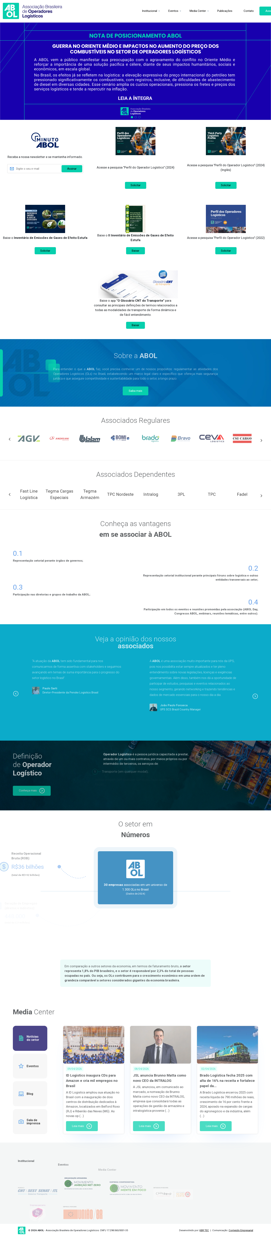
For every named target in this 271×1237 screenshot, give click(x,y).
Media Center (179, 11)
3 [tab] (139, 117)
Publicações (206, 11)
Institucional (131, 11)
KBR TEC (204, 1230)
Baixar (135, 250)
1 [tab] (132, 117)
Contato (230, 11)
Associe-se (254, 11)
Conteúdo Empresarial (241, 1230)
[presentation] (45, 183)
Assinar (72, 168)
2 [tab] (136, 117)
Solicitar (136, 185)
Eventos (155, 11)
